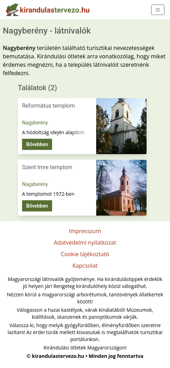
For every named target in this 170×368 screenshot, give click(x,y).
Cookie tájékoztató (85, 254)
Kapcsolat (85, 265)
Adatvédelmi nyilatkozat (85, 242)
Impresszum (85, 231)
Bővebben (37, 144)
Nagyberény (35, 122)
